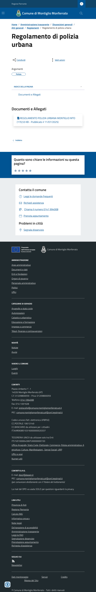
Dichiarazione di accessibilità (25, 527)
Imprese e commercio (22, 326)
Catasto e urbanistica (21, 317)
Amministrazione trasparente (35, 24)
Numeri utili (17, 458)
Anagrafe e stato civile (22, 308)
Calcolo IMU (17, 514)
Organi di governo (20, 278)
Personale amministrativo (24, 283)
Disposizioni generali (62, 24)
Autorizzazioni (18, 313)
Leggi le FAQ (17, 535)
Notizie (15, 347)
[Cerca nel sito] (79, 13)
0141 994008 (27, 400)
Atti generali (18, 28)
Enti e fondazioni (19, 274)
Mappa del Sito (31, 580)
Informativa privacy (21, 518)
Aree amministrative (21, 265)
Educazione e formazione (23, 322)
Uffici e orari (17, 454)
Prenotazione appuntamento (25, 542)
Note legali (17, 523)
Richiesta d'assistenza (22, 545)
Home (14, 24)
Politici (15, 287)
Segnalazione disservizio (23, 538)
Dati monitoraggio (20, 577)
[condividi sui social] (19, 60)
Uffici (14, 292)
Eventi (15, 373)
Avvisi (14, 352)
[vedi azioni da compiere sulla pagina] (58, 60)
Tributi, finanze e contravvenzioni (27, 331)
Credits (64, 577)
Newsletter (17, 565)
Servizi (45, 577)
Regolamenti (33, 28)
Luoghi (15, 368)
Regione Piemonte (19, 3)
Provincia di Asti (19, 505)
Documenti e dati (20, 269)
